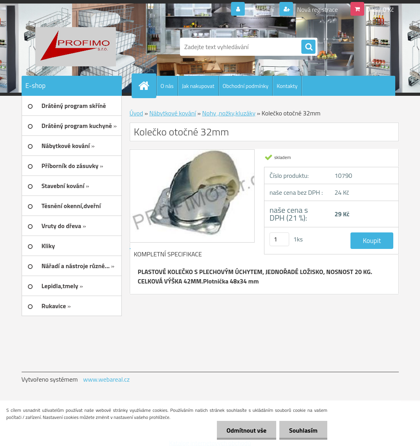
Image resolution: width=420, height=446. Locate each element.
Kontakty (287, 86)
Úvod (136, 113)
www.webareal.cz (106, 379)
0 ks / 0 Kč (380, 9)
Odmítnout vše (246, 430)
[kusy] (279, 239)
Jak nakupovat (198, 86)
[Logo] (76, 46)
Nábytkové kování (172, 113)
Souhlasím (303, 430)
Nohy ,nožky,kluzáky (228, 113)
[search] (308, 47)
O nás (167, 86)
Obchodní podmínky (246, 86)
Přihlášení (261, 9)
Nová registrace (316, 9)
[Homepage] (147, 85)
